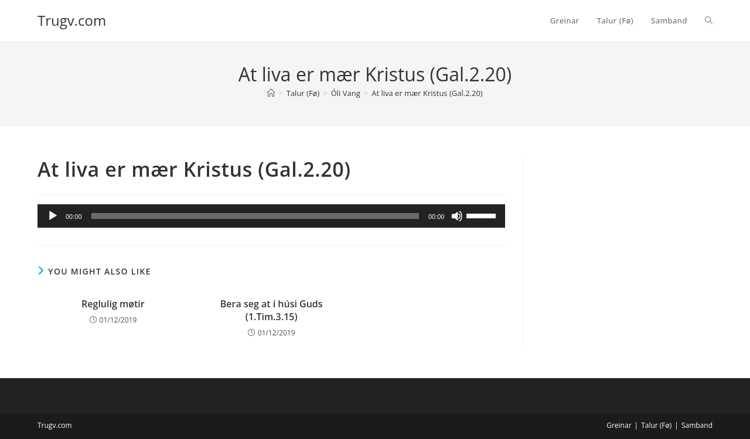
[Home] (271, 93)
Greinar (618, 425)
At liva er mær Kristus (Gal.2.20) (427, 93)
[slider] (255, 216)
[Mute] (457, 216)
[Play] (53, 216)
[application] (271, 216)
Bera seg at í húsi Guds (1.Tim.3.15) (271, 310)
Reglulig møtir (113, 303)
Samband (696, 425)
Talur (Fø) (656, 425)
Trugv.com (72, 20)
